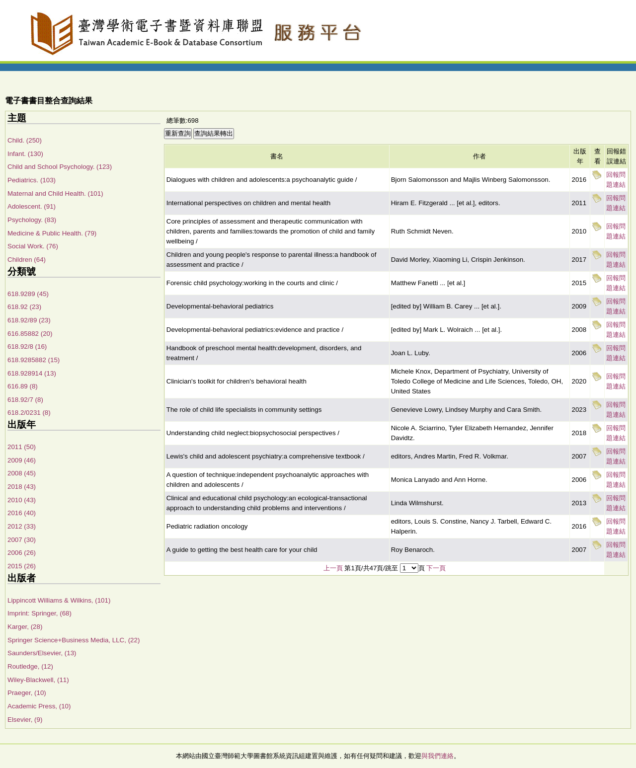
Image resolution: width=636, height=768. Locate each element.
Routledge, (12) (30, 666)
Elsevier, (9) (24, 719)
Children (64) (26, 259)
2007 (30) (21, 539)
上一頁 (333, 568)
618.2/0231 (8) (29, 412)
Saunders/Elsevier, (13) (42, 653)
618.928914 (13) (31, 373)
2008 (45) (21, 473)
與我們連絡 (437, 756)
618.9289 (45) (28, 294)
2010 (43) (21, 500)
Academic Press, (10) (39, 706)
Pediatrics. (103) (31, 180)
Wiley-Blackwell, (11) (38, 680)
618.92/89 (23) (29, 320)
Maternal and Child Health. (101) (55, 193)
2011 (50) (21, 447)
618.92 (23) (24, 306)
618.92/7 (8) (25, 399)
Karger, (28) (24, 626)
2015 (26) (21, 566)
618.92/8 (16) (27, 346)
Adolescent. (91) (31, 206)
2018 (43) (21, 486)
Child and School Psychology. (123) (59, 166)
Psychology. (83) (31, 220)
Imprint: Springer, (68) (39, 613)
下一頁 (436, 568)
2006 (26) (21, 552)
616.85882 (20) (29, 333)
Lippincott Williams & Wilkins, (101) (58, 600)
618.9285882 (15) (33, 360)
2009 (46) (21, 460)
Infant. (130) (25, 153)
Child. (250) (24, 140)
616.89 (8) (22, 386)
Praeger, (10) (26, 692)
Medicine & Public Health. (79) (51, 233)
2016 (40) (21, 513)
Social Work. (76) (32, 246)
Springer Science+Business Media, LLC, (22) (73, 640)
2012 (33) (21, 526)
